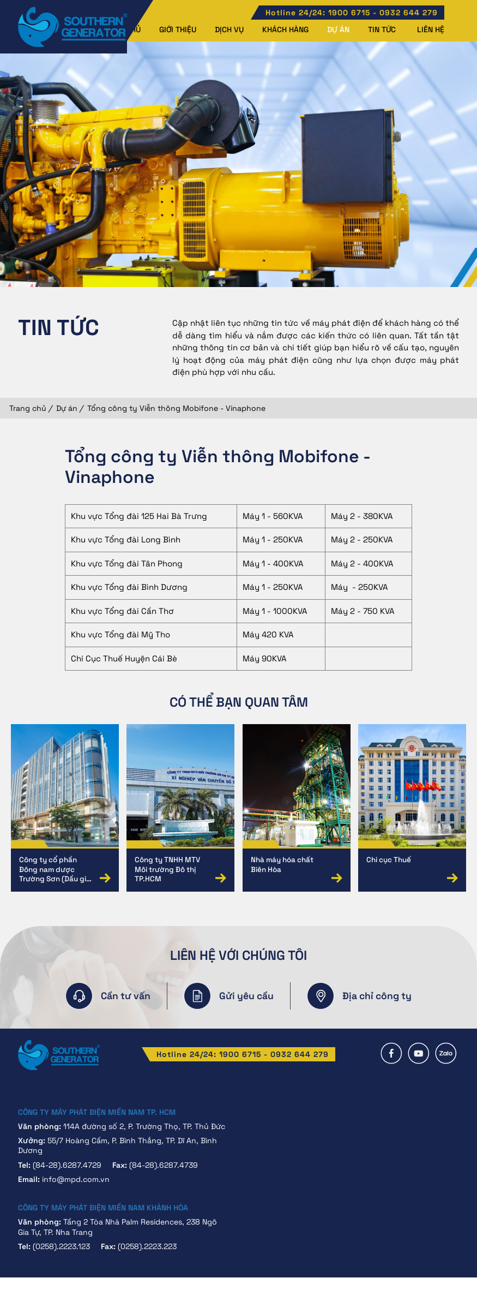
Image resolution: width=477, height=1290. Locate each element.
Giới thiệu (177, 29)
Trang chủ (27, 408)
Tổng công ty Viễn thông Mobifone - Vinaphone (176, 408)
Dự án (338, 29)
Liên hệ (430, 29)
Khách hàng (285, 29)
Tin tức (382, 29)
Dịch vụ (229, 29)
